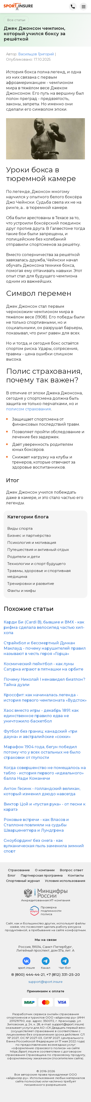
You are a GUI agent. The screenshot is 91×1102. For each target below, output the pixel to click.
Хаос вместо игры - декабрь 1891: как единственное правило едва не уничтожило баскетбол (41, 715)
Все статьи (16, 20)
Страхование (19, 870)
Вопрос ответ (71, 870)
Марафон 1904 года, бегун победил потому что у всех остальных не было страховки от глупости (42, 752)
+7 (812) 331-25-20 (63, 974)
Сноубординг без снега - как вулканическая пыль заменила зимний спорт (44, 845)
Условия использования (65, 881)
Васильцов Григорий (36, 54)
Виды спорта (20, 528)
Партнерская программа (42, 875)
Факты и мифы (21, 590)
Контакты (76, 875)
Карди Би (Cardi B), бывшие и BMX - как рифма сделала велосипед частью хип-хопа (44, 627)
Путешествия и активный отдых (38, 549)
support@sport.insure (45, 981)
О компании (45, 870)
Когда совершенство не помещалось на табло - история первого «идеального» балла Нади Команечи (45, 773)
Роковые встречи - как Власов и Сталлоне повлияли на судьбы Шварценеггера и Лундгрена (36, 825)
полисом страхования (28, 409)
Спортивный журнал (23, 881)
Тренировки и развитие (30, 583)
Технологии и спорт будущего (36, 563)
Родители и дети (23, 556)
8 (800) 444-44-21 (28, 974)
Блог (12, 875)
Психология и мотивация (31, 542)
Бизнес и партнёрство (29, 535)
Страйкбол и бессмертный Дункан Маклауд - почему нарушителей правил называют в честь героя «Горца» (45, 648)
